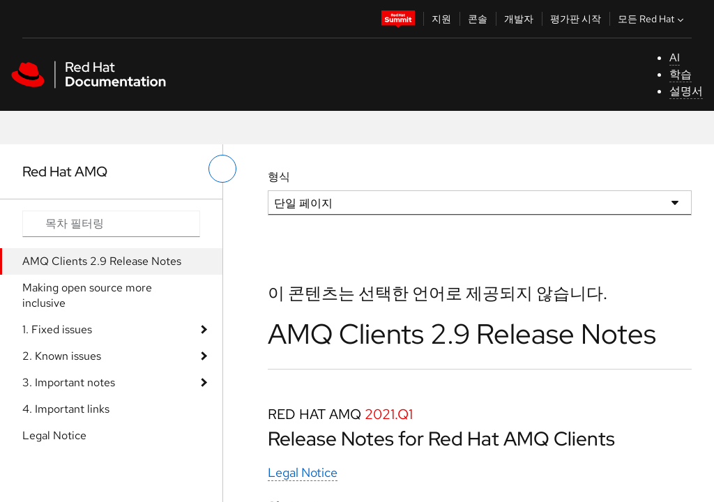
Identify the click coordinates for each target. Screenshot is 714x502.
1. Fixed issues (57, 329)
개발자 (518, 19)
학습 (680, 74)
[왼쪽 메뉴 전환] (222, 169)
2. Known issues (61, 356)
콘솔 (477, 19)
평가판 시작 (575, 19)
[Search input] (111, 224)
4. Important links (65, 409)
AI (674, 57)
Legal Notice (54, 435)
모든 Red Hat (652, 19)
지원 (441, 19)
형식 (279, 176)
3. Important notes (68, 382)
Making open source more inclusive (87, 295)
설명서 (686, 91)
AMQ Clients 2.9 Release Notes (101, 261)
